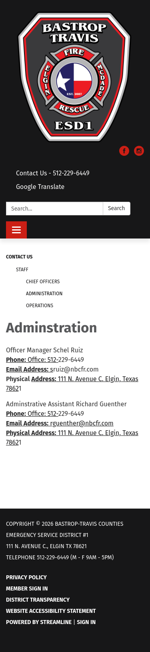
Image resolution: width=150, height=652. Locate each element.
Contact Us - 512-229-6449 (53, 173)
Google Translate (40, 187)
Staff (22, 269)
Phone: (16, 360)
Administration (44, 293)
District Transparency (38, 599)
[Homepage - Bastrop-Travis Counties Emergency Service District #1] (75, 77)
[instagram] (139, 153)
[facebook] (124, 153)
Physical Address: (31, 433)
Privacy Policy (26, 577)
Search (116, 208)
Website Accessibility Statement (51, 611)
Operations (39, 305)
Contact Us (19, 257)
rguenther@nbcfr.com (81, 423)
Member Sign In (27, 588)
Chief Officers (43, 281)
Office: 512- (42, 360)
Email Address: (27, 369)
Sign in (86, 622)
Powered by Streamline (39, 622)
